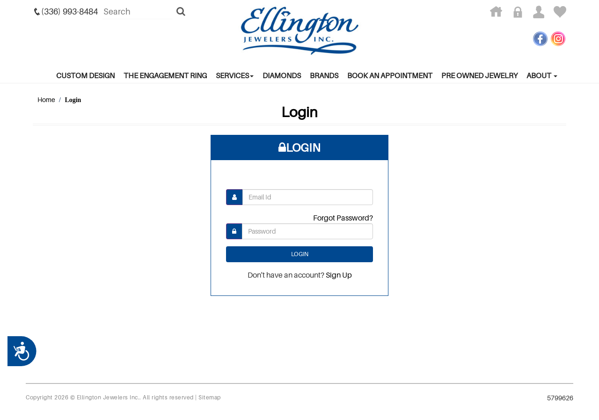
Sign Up (339, 275)
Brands (324, 75)
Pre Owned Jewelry (479, 75)
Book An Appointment (389, 75)
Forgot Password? (343, 217)
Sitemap (209, 397)
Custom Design (85, 75)
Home (46, 99)
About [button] (541, 75)
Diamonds (282, 75)
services (235, 75)
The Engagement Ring (165, 75)
